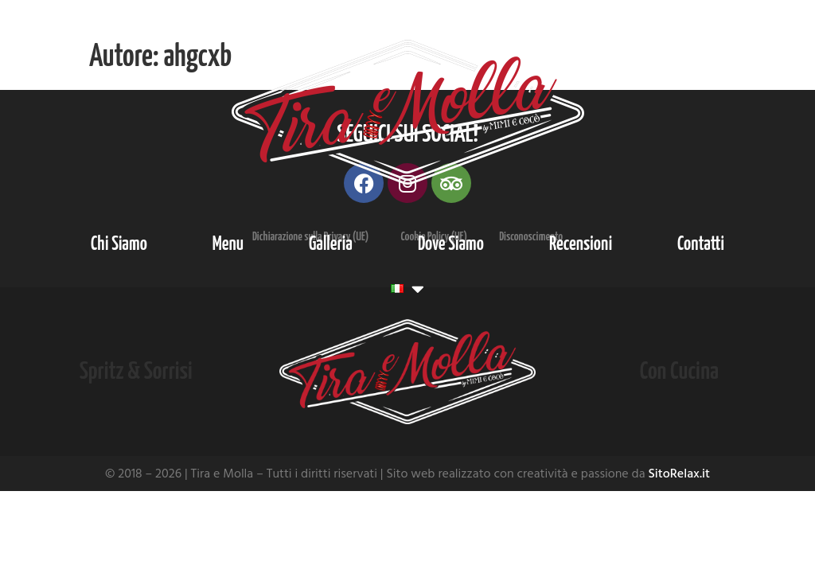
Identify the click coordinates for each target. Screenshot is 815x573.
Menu (228, 245)
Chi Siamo (119, 245)
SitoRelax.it (679, 473)
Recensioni (580, 245)
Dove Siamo (451, 245)
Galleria (331, 245)
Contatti (700, 245)
